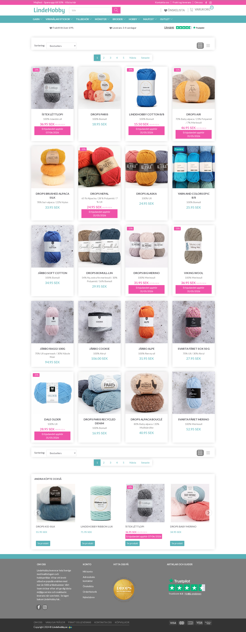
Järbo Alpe (147, 348)
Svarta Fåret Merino (193, 419)
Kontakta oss (162, 2)
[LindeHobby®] (49, 9)
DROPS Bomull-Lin (99, 273)
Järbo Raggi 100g (52, 348)
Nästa (132, 57)
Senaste (145, 57)
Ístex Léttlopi (52, 114)
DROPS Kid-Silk (45, 526)
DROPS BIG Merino (147, 273)
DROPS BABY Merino (183, 526)
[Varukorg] (201, 9)
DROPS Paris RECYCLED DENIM (99, 421)
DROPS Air (193, 114)
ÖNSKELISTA (174, 10)
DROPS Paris (99, 114)
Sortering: (39, 45)
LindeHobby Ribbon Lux (97, 526)
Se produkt (43, 543)
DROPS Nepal (99, 193)
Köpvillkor (122, 622)
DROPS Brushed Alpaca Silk (52, 195)
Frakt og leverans (182, 2)
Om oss (199, 2)
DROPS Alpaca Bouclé (146, 419)
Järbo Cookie (99, 348)
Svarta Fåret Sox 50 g (194, 348)
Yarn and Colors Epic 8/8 (194, 195)
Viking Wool (193, 273)
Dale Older (52, 419)
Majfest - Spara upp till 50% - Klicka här (55, 2)
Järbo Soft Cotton (52, 273)
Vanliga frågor (55, 622)
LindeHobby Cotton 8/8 (146, 114)
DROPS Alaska (146, 193)
